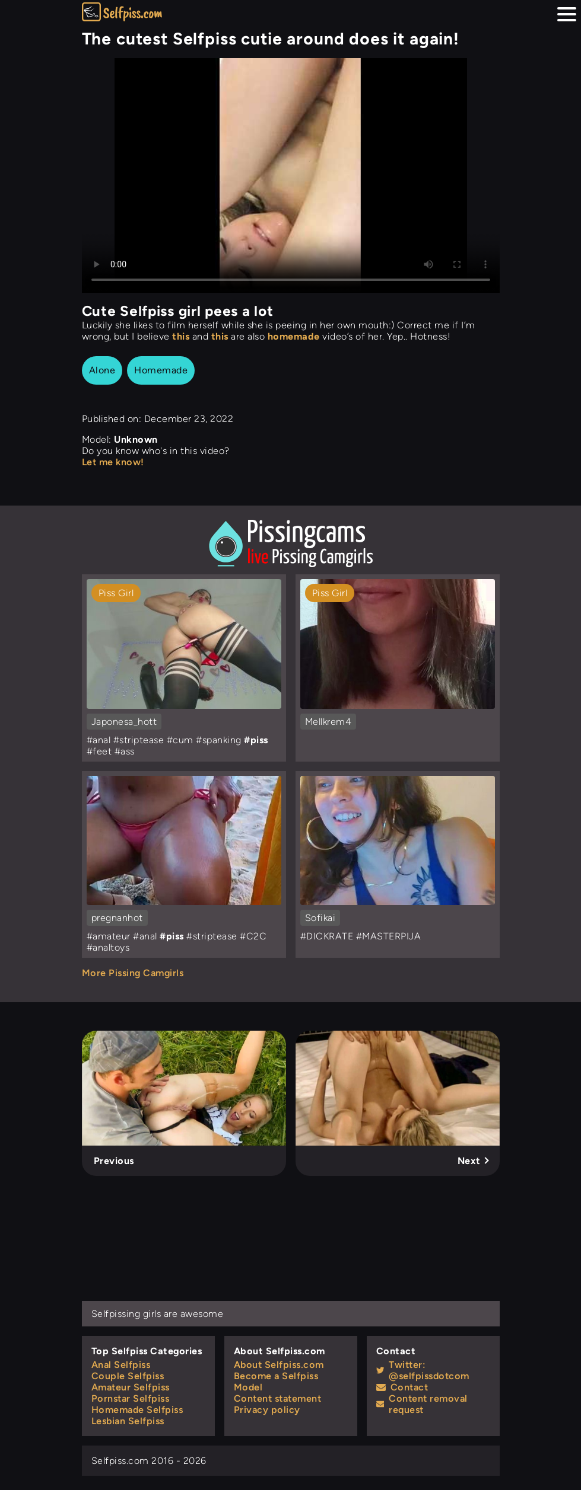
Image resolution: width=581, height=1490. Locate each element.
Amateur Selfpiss (130, 1387)
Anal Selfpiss (121, 1364)
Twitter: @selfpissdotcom (422, 1370)
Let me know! (113, 462)
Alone (102, 370)
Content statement (278, 1398)
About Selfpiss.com (279, 1364)
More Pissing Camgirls (133, 973)
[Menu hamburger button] (567, 14)
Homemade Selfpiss (137, 1409)
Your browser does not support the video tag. (291, 175)
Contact (402, 1387)
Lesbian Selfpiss (127, 1421)
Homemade (161, 370)
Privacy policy (267, 1409)
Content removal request (422, 1404)
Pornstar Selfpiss (130, 1398)
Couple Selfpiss (127, 1376)
